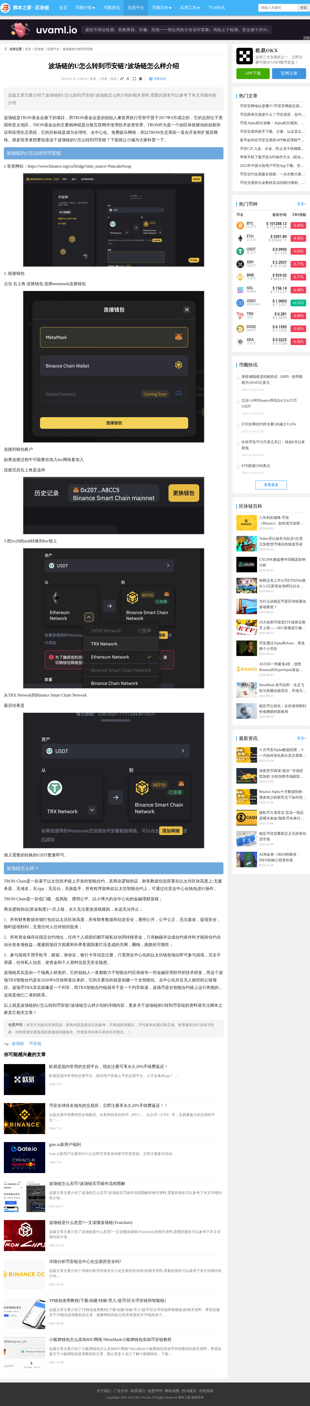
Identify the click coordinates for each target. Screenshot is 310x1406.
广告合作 (121, 1391)
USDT (251, 249)
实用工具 (188, 7)
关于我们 (104, 1391)
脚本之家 (22, 7)
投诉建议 (189, 1391)
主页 (28, 49)
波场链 (18, 1043)
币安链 (35, 1043)
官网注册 (289, 73)
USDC (251, 301)
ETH (250, 236)
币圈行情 (83, 7)
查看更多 (271, 485)
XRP (250, 262)
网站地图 (172, 1391)
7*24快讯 (216, 7)
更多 (300, 204)
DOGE (251, 327)
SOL (250, 288)
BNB (250, 275)
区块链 (42, 7)
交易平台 (136, 7)
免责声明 (155, 1391)
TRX (250, 314)
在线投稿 (206, 1391)
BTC (250, 223)
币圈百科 (160, 7)
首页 (63, 7)
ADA (250, 340)
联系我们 (138, 1391)
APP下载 (253, 73)
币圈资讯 (111, 7)
